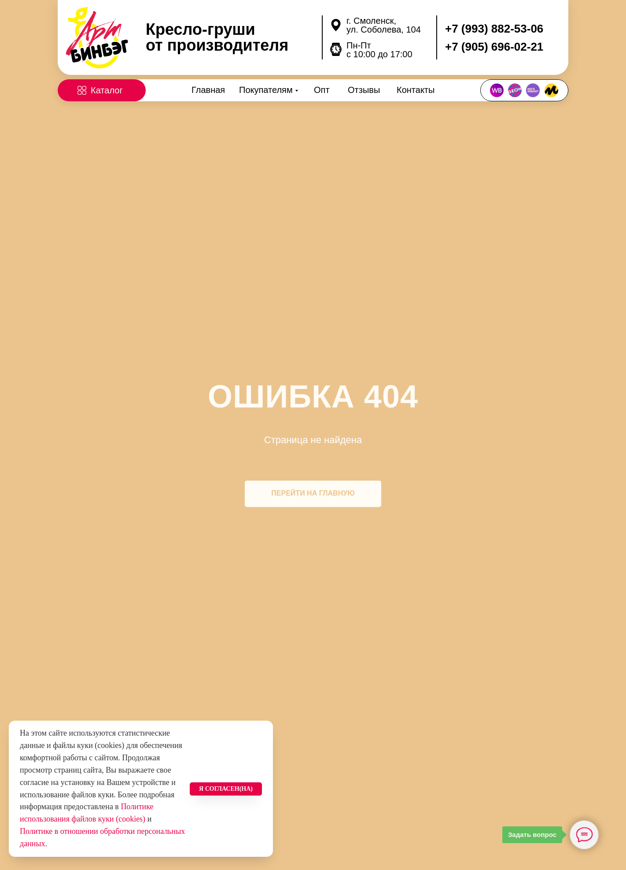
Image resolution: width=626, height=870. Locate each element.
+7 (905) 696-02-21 (494, 46)
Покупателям (266, 90)
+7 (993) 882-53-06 (494, 28)
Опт (322, 90)
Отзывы (364, 90)
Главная (208, 90)
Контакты (416, 90)
